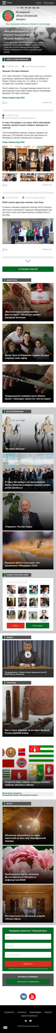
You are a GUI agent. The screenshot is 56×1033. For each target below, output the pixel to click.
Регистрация (49, 2)
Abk (29, 8)
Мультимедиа (35, 1012)
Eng (22, 8)
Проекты (48, 1012)
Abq (33, 8)
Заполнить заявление (28, 981)
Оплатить (28, 963)
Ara (37, 8)
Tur (26, 8)
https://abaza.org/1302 (13, 142)
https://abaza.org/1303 (13, 97)
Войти (38, 2)
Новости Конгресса (29, 1016)
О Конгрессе (9, 1012)
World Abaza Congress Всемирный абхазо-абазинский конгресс (20, 794)
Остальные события (28, 269)
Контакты (22, 1012)
